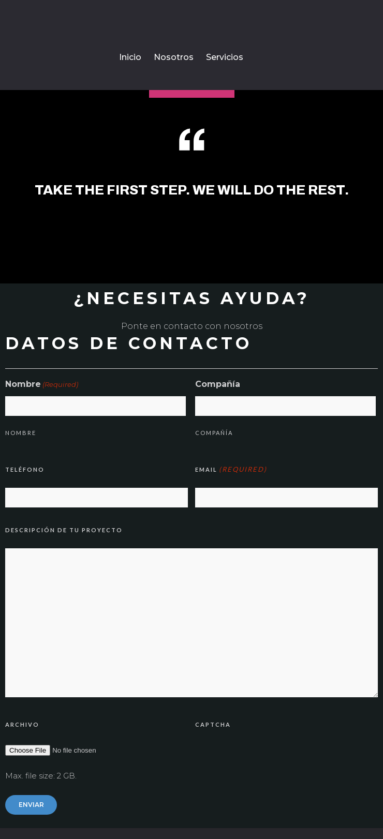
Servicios (224, 57)
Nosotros (174, 57)
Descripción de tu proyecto (64, 530)
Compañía (214, 432)
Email (231, 469)
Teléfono (25, 469)
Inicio (130, 57)
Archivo (22, 724)
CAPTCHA (213, 724)
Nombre (20, 432)
